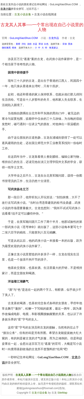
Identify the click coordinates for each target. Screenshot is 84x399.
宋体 (64, 44)
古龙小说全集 (22, 14)
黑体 (70, 44)
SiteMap (62, 392)
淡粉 (29, 44)
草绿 (40, 44)
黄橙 (18, 44)
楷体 (14, 47)
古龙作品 (54, 37)
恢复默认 (53, 47)
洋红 (24, 44)
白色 (46, 44)
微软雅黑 (6, 47)
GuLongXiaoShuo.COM (64, 4)
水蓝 (35, 44)
